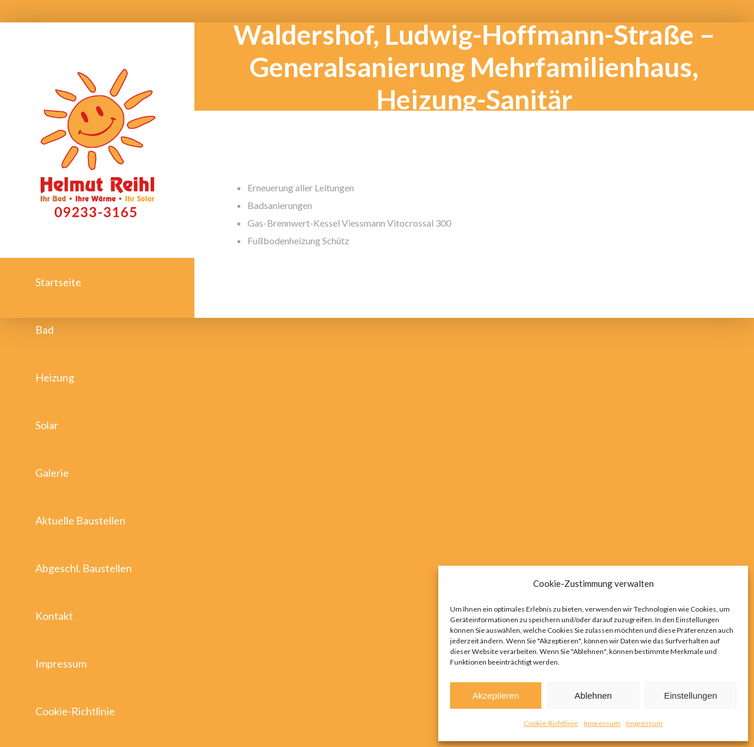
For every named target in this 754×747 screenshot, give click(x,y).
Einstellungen (690, 695)
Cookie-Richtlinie (551, 723)
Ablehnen (592, 695)
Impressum (602, 723)
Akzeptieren (495, 695)
